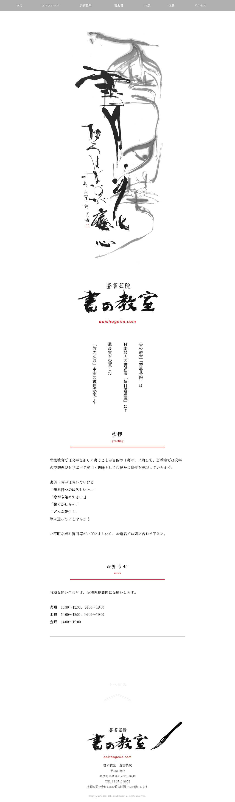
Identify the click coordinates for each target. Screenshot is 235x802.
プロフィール (50, 5)
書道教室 (86, 5)
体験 (171, 5)
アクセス (200, 5)
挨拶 (19, 5)
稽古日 (118, 5)
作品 (147, 5)
